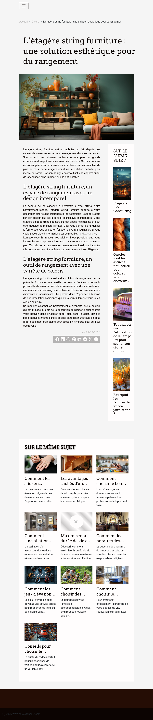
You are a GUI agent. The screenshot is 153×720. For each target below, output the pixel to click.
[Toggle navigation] (23, 6)
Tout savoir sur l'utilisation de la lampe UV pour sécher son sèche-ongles (122, 338)
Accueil (23, 21)
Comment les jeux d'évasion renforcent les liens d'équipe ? (39, 596)
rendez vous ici (87, 233)
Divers (35, 21)
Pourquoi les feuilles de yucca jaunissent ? (121, 404)
